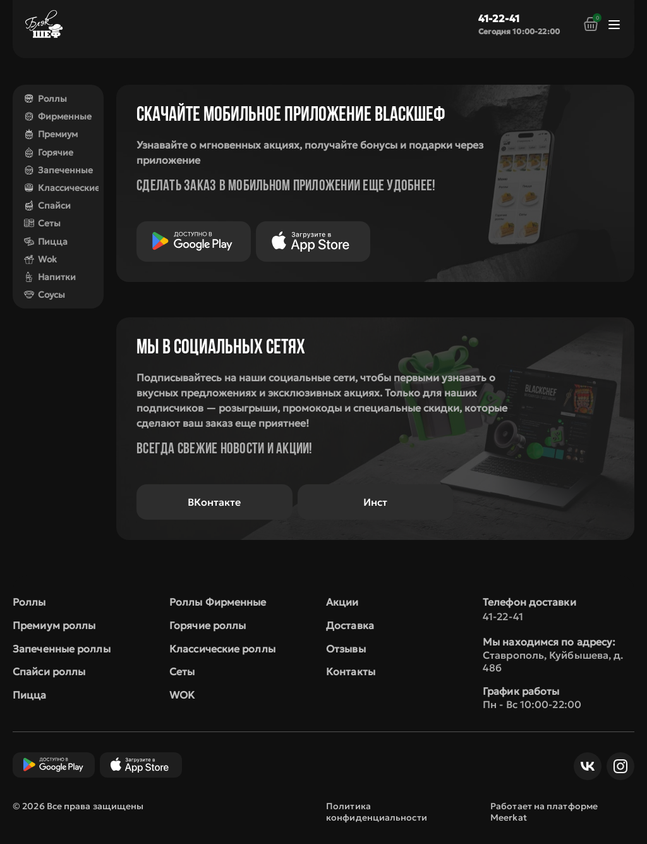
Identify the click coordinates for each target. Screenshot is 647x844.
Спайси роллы (49, 671)
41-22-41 (498, 18)
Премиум (51, 134)
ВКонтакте (214, 502)
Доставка (350, 625)
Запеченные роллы (62, 648)
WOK (182, 694)
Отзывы (346, 648)
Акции (342, 602)
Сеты (42, 223)
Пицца (46, 241)
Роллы (45, 98)
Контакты (350, 671)
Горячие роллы (207, 625)
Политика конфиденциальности (376, 811)
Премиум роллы (54, 625)
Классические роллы (222, 648)
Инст (375, 502)
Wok (40, 259)
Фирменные (58, 116)
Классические (62, 187)
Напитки (50, 277)
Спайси (47, 205)
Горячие (48, 152)
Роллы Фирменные (218, 602)
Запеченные (58, 170)
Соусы (44, 294)
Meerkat (508, 817)
